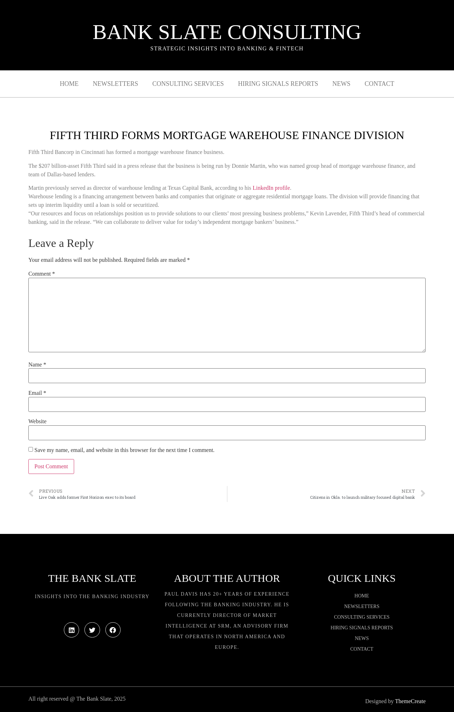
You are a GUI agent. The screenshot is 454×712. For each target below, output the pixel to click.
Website (37, 421)
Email (37, 393)
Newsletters (115, 83)
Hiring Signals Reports (278, 83)
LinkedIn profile (271, 188)
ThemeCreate (410, 701)
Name (37, 365)
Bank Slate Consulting (227, 32)
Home (69, 83)
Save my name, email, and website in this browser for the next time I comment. (124, 450)
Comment (41, 274)
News (341, 83)
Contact (379, 83)
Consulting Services (188, 83)
